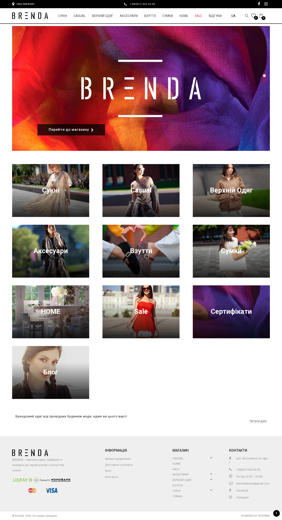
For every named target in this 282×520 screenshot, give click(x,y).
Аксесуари (129, 16)
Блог (50, 372)
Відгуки (215, 16)
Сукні (62, 16)
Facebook (238, 490)
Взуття (150, 16)
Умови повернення (117, 458)
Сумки (167, 16)
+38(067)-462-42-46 (144, 4)
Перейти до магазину (71, 129)
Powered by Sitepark (255, 515)
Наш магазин (23, 4)
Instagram (239, 497)
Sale (198, 16)
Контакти (111, 477)
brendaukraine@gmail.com (249, 483)
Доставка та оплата (119, 464)
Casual (79, 16)
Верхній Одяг (102, 16)
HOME (184, 16)
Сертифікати (231, 312)
